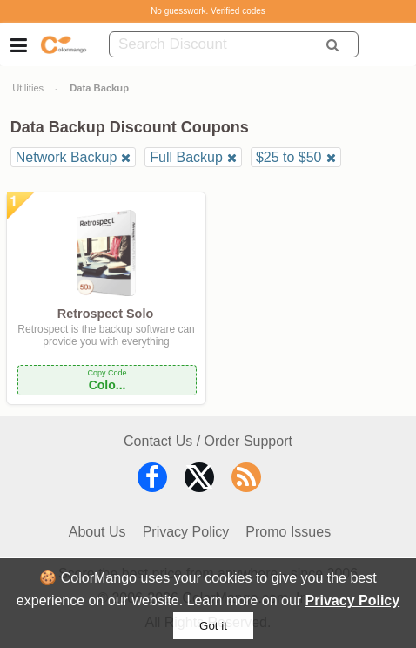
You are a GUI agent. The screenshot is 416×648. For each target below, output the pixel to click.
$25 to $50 (289, 157)
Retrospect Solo (105, 314)
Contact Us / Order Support (208, 441)
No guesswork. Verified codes (208, 11)
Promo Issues (288, 531)
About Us (97, 531)
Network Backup (66, 157)
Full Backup (186, 157)
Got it (213, 625)
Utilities (28, 88)
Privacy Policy (352, 600)
